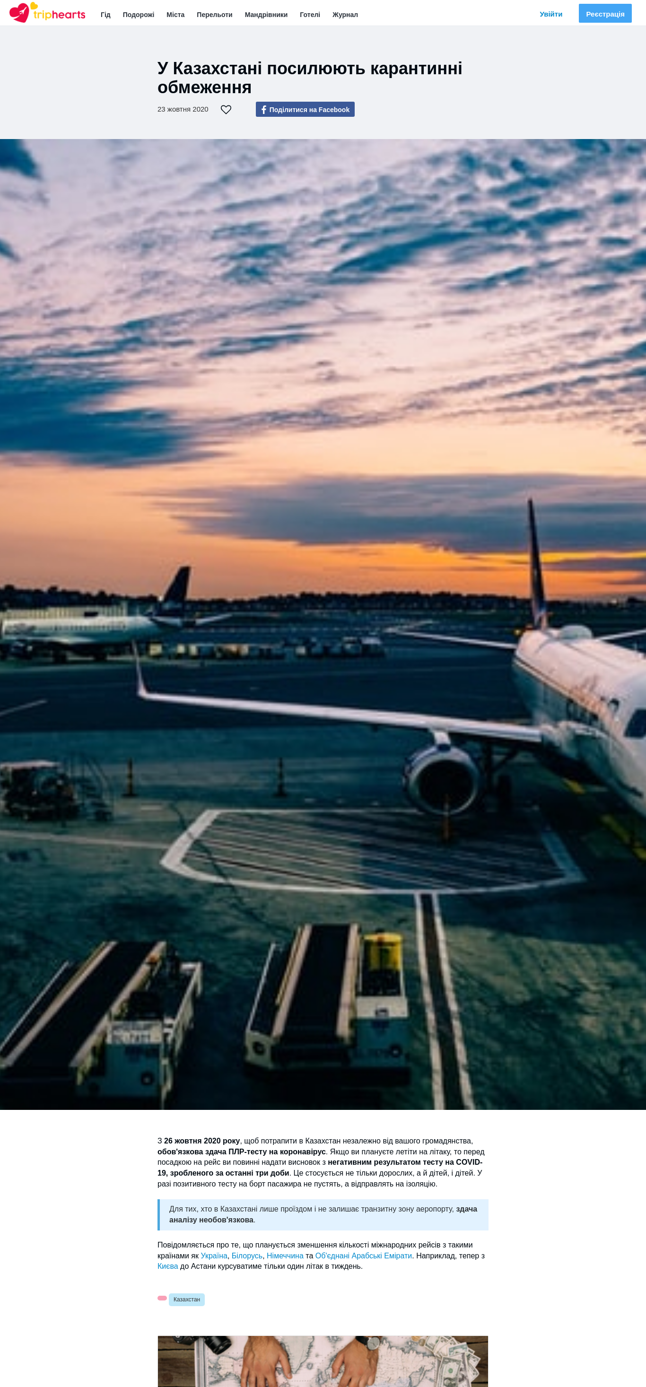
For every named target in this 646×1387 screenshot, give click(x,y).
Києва (167, 1266)
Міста (175, 14)
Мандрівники (266, 14)
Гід (106, 14)
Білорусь (247, 1256)
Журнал (345, 14)
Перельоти (214, 14)
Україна (214, 1256)
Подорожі (139, 14)
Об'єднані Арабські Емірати (363, 1256)
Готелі (310, 14)
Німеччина (285, 1256)
